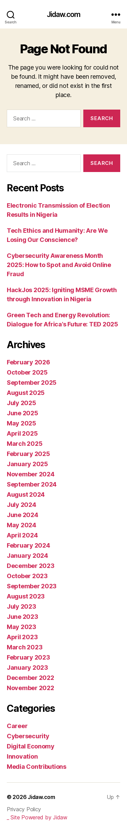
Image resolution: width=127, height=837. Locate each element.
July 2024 (21, 504)
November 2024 (31, 474)
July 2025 (21, 402)
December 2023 (31, 565)
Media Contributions (36, 766)
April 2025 (22, 433)
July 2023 (21, 606)
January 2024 (27, 555)
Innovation (22, 756)
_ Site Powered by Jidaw (37, 817)
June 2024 (22, 514)
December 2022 (30, 677)
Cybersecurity (28, 736)
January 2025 (27, 464)
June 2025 (22, 413)
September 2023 (32, 586)
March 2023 (24, 647)
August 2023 (26, 596)
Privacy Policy (24, 809)
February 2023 (28, 657)
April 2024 (22, 535)
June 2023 (22, 616)
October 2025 (27, 372)
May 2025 (21, 423)
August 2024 (26, 494)
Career (17, 725)
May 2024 (21, 525)
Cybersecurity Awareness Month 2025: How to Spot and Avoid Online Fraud (59, 265)
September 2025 (32, 382)
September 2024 (32, 484)
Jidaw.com (63, 14)
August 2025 (26, 392)
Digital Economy (31, 746)
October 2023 (27, 575)
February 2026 (28, 362)
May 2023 (21, 626)
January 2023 (27, 667)
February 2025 (28, 453)
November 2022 (30, 687)
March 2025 (24, 443)
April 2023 (22, 637)
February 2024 (28, 545)
